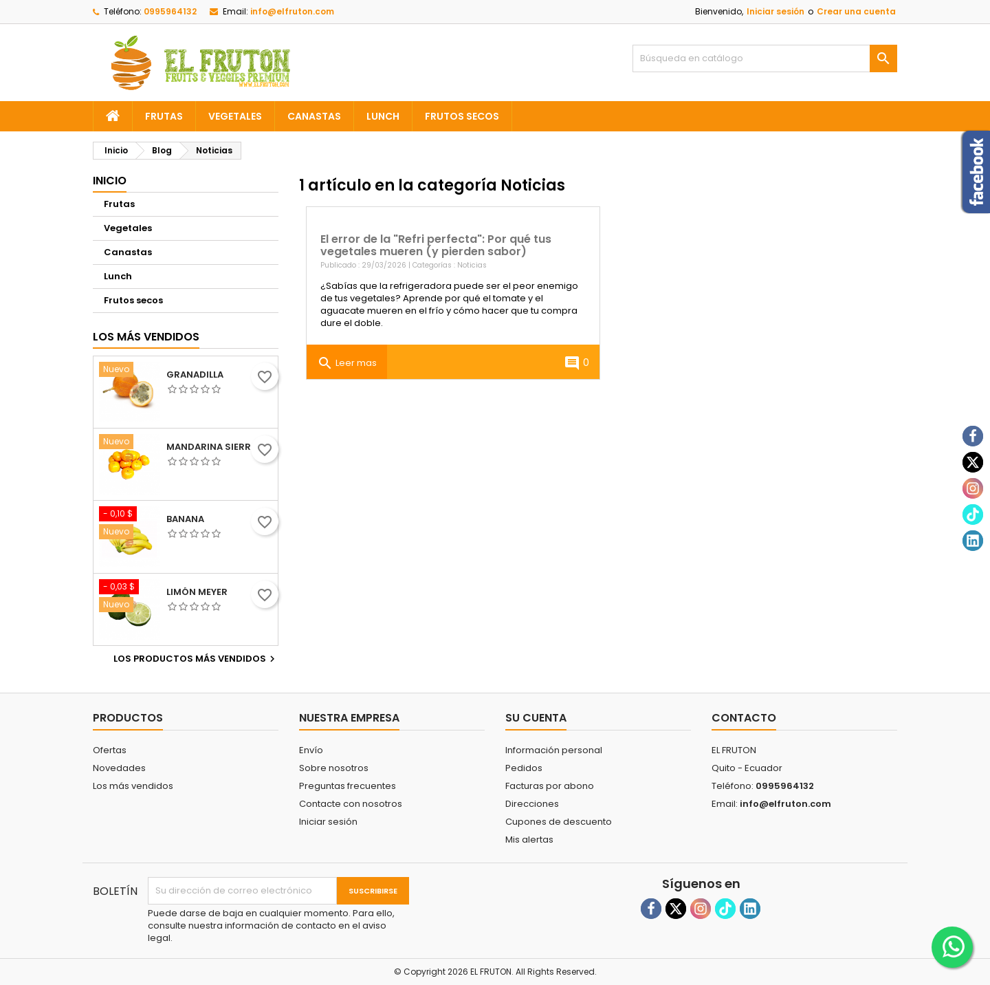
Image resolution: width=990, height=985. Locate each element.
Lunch (382, 116)
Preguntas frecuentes (347, 785)
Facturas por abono (549, 785)
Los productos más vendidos (195, 659)
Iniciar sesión (775, 11)
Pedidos (523, 768)
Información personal (553, 750)
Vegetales (235, 116)
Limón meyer (197, 592)
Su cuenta (535, 718)
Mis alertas (529, 839)
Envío (311, 750)
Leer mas (347, 363)
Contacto (744, 718)
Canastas (314, 116)
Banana (185, 519)
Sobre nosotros (333, 768)
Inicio (109, 180)
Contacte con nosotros (350, 803)
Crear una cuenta (856, 11)
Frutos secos (462, 116)
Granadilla (194, 375)
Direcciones (532, 803)
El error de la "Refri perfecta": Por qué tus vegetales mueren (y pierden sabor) (435, 245)
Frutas (164, 116)
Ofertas (109, 750)
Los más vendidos (146, 337)
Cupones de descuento (558, 821)
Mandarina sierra (211, 447)
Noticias (472, 265)
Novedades (119, 768)
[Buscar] (764, 58)
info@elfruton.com (292, 11)
